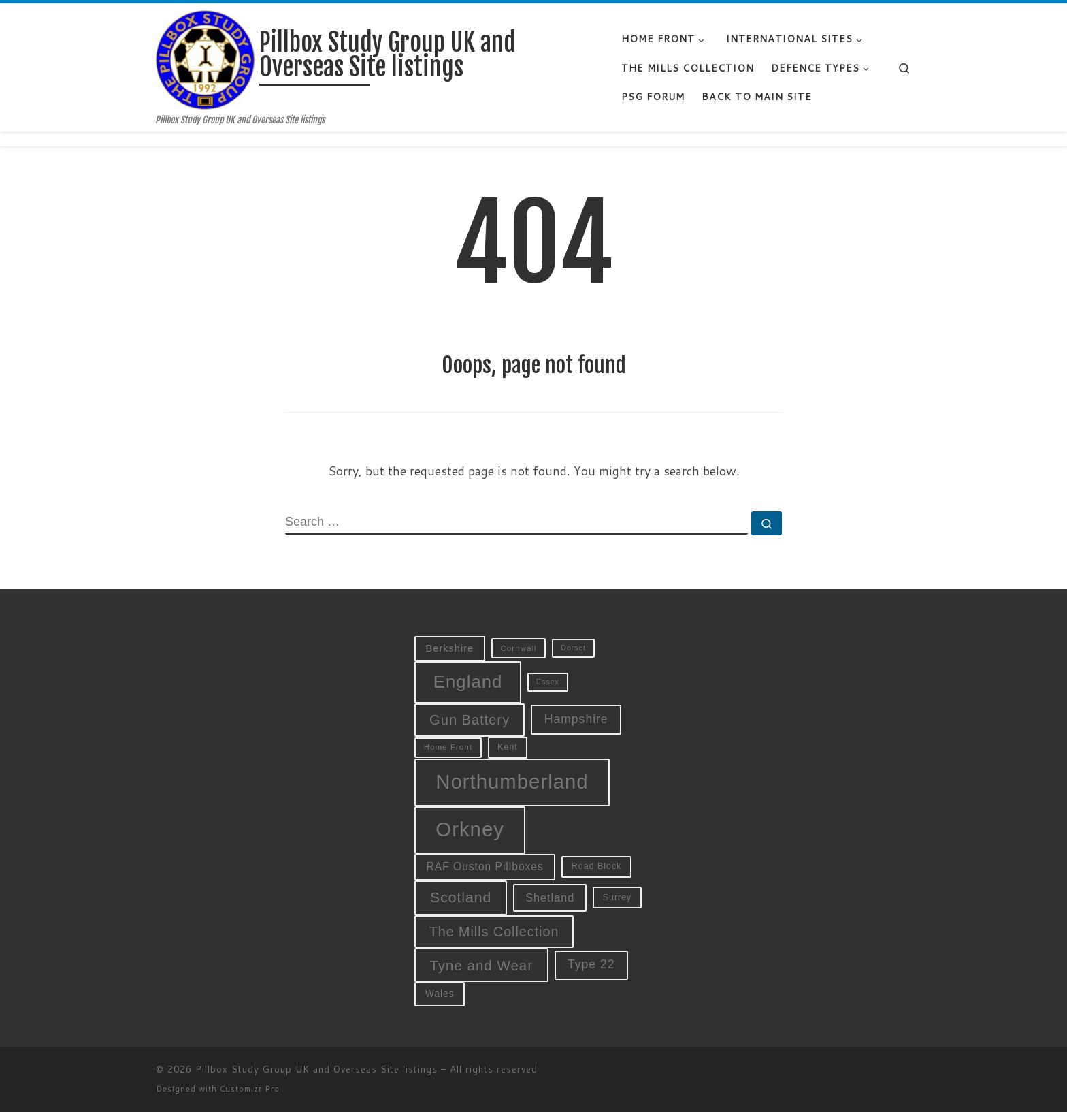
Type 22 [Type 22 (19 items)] (591, 964)
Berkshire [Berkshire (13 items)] (450, 648)
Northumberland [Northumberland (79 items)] (512, 781)
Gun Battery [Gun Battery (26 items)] (469, 719)
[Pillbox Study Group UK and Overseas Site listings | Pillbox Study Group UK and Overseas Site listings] (205, 59)
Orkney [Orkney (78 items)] (470, 829)
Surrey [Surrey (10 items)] (617, 897)
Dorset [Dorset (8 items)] (573, 648)
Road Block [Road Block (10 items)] (597, 866)
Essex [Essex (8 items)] (547, 682)
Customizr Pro (250, 1088)
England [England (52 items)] (468, 681)
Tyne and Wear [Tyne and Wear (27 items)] (481, 965)
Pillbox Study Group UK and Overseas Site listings (316, 1069)
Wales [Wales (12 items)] (440, 993)
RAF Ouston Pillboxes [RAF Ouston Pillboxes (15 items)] (485, 866)
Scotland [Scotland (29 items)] (460, 897)
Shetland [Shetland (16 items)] (549, 897)
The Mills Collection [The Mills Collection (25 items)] (494, 931)
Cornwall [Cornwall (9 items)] (518, 648)
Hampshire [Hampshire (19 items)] (576, 719)
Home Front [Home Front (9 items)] (448, 746)
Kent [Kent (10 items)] (507, 747)
